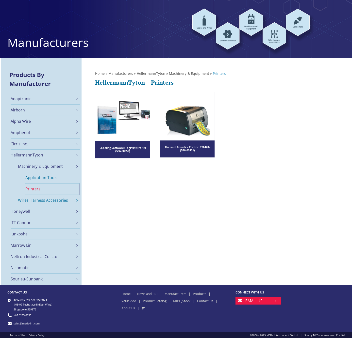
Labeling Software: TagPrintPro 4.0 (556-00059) (123, 149)
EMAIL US (254, 301)
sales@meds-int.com (27, 323)
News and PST (147, 294)
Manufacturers (120, 73)
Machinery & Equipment (189, 73)
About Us (128, 308)
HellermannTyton (151, 73)
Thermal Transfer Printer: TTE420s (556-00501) (187, 148)
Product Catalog (155, 301)
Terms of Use (17, 335)
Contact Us (205, 301)
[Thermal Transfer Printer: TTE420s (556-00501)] (187, 124)
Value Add (128, 301)
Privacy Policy (37, 335)
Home (100, 73)
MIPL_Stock (181, 301)
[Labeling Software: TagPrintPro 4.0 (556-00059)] (122, 125)
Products (199, 294)
